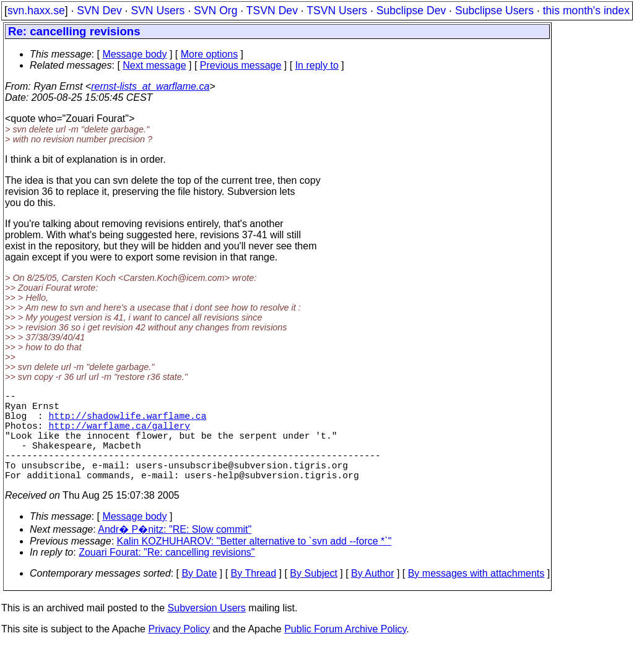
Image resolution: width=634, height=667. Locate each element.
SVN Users (158, 10)
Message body (134, 54)
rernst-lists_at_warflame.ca (150, 86)
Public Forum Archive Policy (345, 651)
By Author (372, 595)
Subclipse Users (494, 10)
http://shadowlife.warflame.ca (127, 422)
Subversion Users (207, 630)
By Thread (254, 595)
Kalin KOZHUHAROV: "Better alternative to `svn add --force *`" (254, 563)
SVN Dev (99, 10)
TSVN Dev (272, 10)
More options (209, 54)
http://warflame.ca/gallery (119, 435)
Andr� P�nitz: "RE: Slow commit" (174, 551)
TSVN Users (336, 10)
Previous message (241, 65)
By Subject (313, 595)
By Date (199, 595)
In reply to (317, 65)
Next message (154, 65)
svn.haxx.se (36, 10)
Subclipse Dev (411, 10)
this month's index (586, 10)
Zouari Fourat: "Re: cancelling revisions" (166, 574)
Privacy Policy (179, 651)
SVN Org (215, 10)
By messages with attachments (476, 595)
